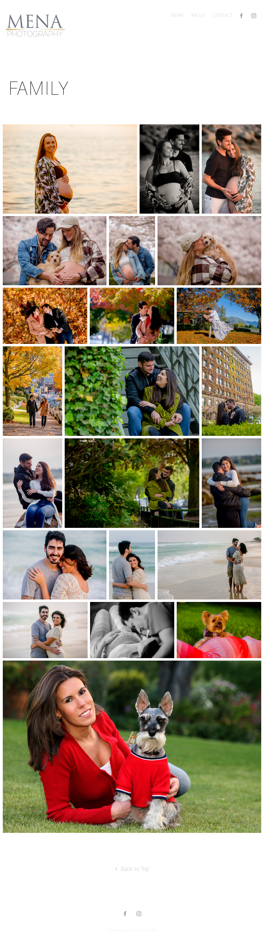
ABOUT (198, 15)
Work (177, 15)
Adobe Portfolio (143, 930)
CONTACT (222, 15)
